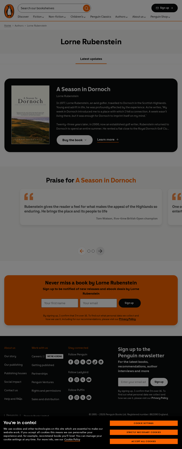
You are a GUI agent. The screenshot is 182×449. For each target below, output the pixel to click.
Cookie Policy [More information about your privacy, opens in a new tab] (72, 443)
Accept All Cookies (144, 445)
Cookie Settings (144, 427)
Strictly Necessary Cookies (144, 436)
